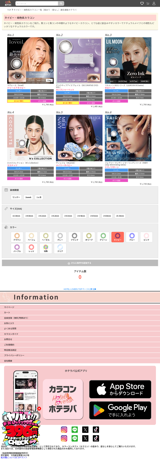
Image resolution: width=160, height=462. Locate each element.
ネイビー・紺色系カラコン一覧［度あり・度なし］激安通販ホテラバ (45, 9)
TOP (9, 9)
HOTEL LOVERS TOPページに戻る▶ (80, 289)
